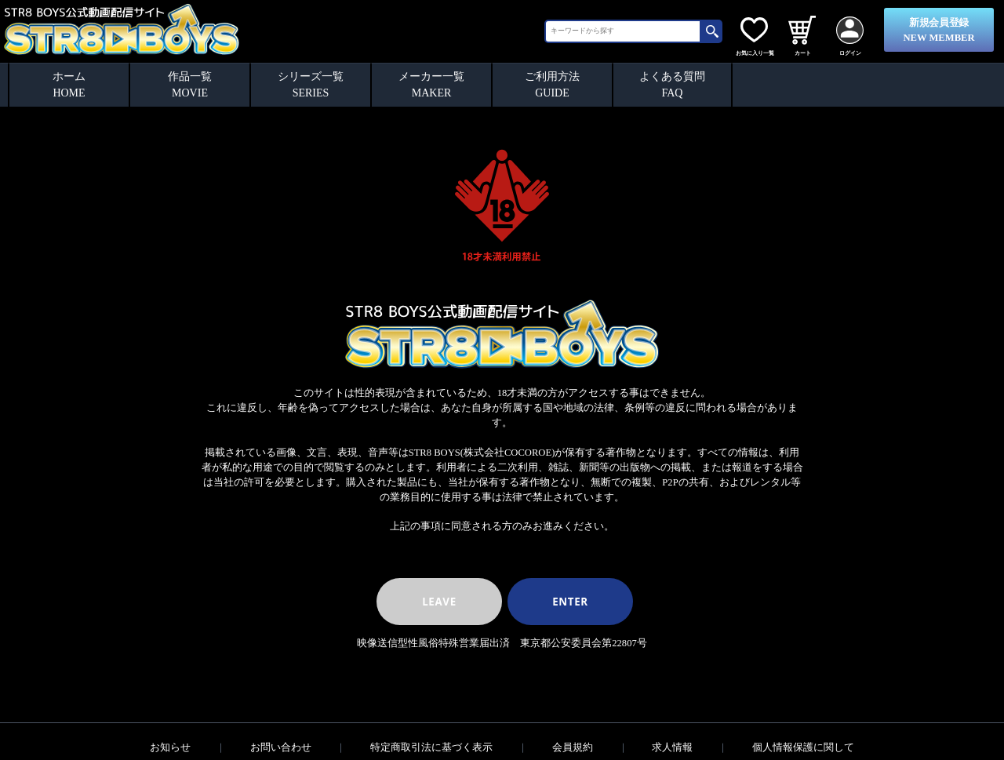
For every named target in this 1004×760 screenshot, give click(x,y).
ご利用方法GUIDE (552, 85)
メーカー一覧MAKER (431, 85)
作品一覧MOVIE (190, 85)
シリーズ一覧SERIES (311, 85)
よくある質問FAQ (672, 85)
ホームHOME (69, 85)
